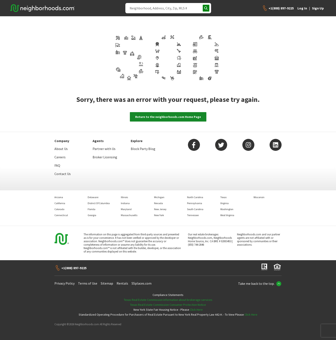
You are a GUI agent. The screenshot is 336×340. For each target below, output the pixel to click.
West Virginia (227, 215)
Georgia (92, 215)
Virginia (224, 203)
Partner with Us (104, 149)
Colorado (59, 209)
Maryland (126, 209)
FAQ (57, 165)
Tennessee (193, 215)
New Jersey (160, 209)
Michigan (159, 197)
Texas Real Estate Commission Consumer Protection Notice (168, 305)
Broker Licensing (105, 157)
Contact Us (62, 174)
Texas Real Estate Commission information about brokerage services (168, 300)
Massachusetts (129, 215)
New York (159, 215)
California (59, 203)
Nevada (158, 203)
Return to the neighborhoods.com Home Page (168, 117)
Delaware (93, 197)
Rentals (122, 283)
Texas (223, 197)
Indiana (125, 203)
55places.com (142, 283)
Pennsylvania (194, 203)
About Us (61, 149)
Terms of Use (87, 283)
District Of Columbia (99, 203)
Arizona (58, 197)
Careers (60, 157)
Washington (226, 209)
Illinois (124, 197)
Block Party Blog (143, 149)
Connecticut (61, 215)
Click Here (196, 310)
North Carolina (195, 197)
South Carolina (195, 209)
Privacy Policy (64, 283)
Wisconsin (259, 197)
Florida (91, 209)
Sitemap (107, 283)
